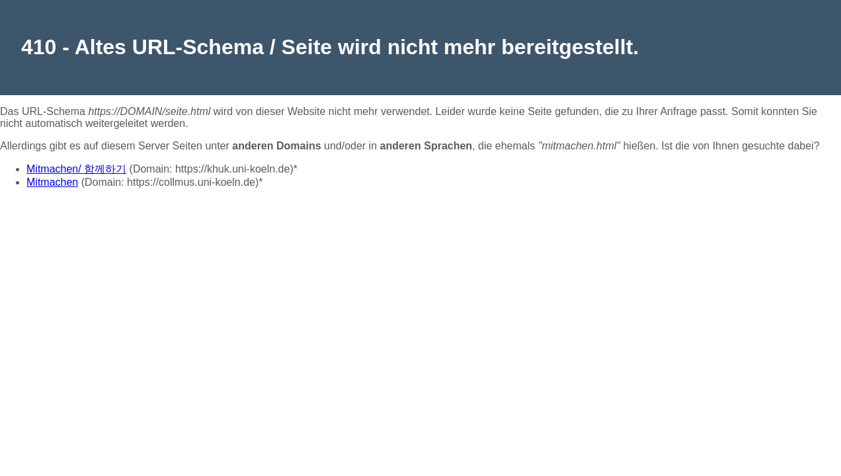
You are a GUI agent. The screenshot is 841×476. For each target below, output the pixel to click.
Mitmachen (52, 182)
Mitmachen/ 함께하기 (76, 169)
